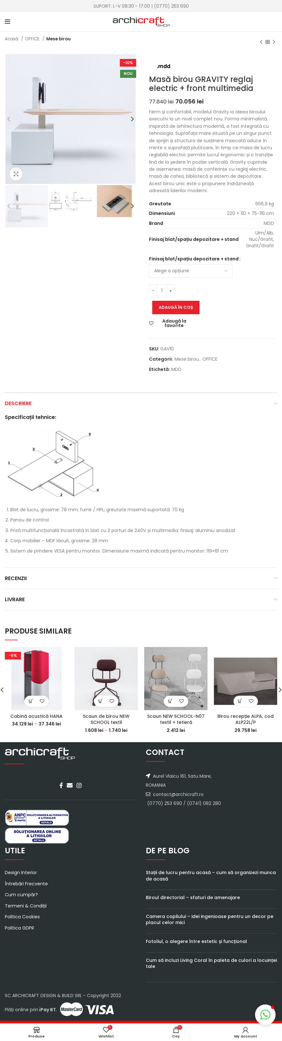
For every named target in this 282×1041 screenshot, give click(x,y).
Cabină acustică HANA (36, 716)
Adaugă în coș (176, 307)
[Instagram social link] (79, 785)
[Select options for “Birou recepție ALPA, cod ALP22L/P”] (240, 701)
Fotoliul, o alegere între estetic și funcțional (196, 941)
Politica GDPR (19, 928)
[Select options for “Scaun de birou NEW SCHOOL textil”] (100, 701)
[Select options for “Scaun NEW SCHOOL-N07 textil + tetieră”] (170, 701)
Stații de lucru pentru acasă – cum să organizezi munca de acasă (211, 875)
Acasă (12, 39)
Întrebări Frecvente (26, 884)
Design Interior (21, 873)
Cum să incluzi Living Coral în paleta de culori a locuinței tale (211, 963)
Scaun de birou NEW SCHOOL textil (106, 719)
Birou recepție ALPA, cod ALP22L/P (245, 719)
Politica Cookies (22, 917)
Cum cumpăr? (21, 895)
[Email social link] (70, 785)
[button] (265, 1014)
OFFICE (33, 39)
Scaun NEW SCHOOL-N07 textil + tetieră (176, 719)
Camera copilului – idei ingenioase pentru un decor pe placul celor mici (209, 919)
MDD (176, 369)
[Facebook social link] (61, 785)
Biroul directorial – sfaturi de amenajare (193, 897)
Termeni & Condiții (26, 906)
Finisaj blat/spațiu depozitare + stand (194, 259)
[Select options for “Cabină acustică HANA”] (31, 701)
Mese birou (58, 39)
